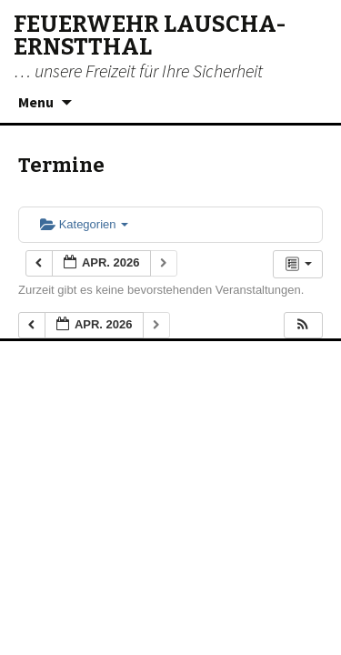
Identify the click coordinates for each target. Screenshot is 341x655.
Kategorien (84, 224)
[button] (303, 325)
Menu (36, 102)
